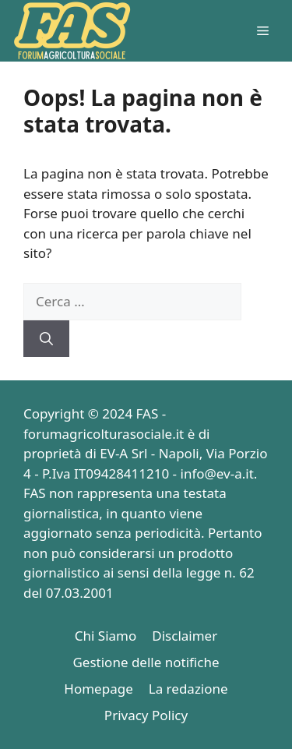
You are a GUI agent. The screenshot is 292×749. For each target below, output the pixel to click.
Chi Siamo (106, 636)
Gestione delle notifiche (145, 662)
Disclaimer (184, 636)
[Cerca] (46, 339)
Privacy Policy (146, 715)
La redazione (188, 689)
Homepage (98, 689)
